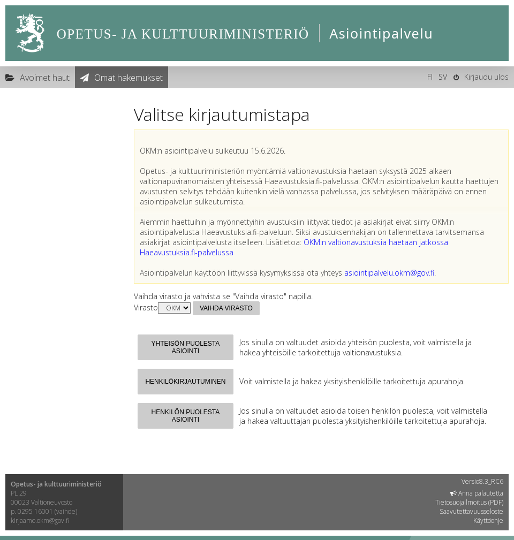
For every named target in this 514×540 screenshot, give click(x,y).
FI (430, 77)
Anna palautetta (476, 493)
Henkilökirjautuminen (185, 381)
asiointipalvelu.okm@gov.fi (389, 273)
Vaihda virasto (226, 308)
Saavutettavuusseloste (471, 511)
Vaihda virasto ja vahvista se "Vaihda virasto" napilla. (223, 296)
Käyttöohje (488, 520)
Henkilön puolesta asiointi (186, 415)
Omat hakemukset (128, 77)
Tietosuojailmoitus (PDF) (469, 502)
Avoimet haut (45, 77)
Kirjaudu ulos (486, 77)
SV (443, 77)
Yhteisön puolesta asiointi (186, 347)
